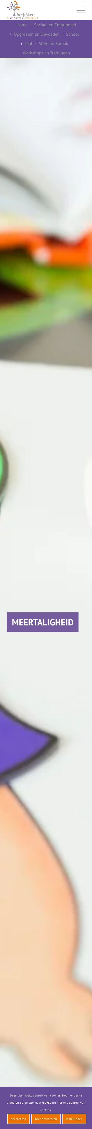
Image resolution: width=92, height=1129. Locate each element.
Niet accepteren (46, 1119)
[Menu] (78, 10)
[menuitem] (67, 10)
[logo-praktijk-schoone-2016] (38, 10)
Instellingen (74, 1119)
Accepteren (18, 1119)
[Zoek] (67, 10)
